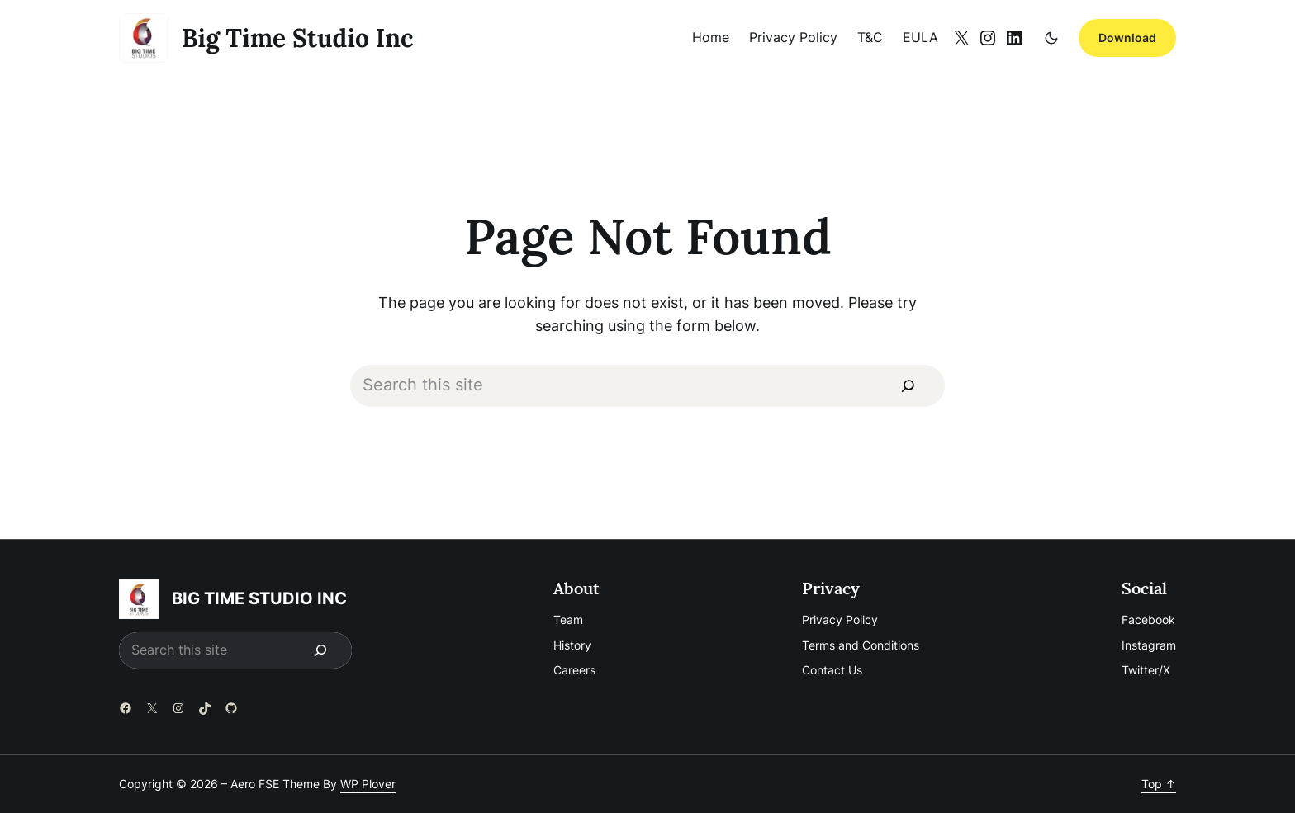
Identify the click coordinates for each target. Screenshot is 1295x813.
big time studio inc (297, 38)
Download (1127, 38)
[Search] (908, 386)
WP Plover (368, 784)
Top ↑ (1158, 784)
